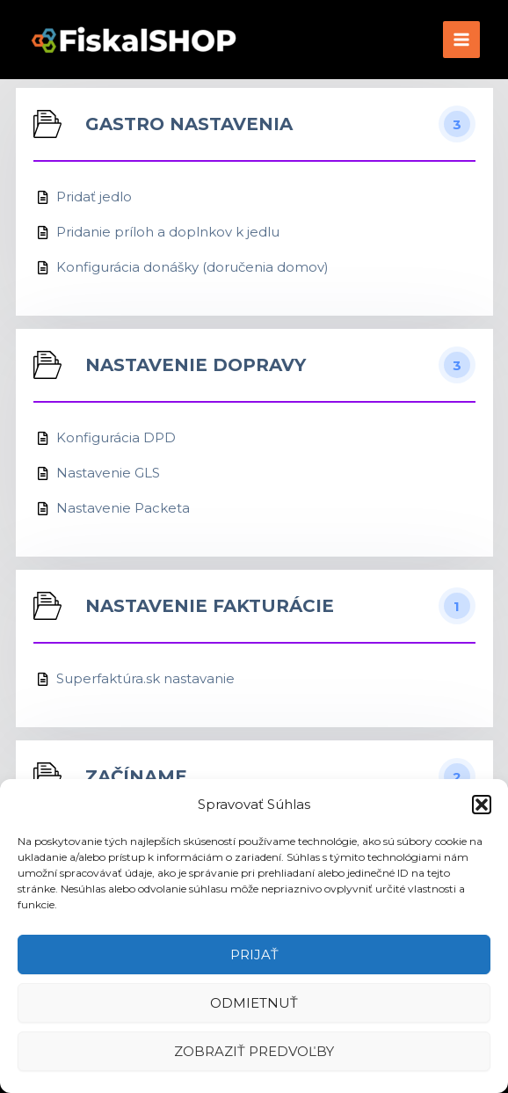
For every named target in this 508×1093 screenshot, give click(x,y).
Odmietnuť (254, 1003)
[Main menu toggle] (462, 40)
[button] (481, 804)
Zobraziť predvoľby (254, 1051)
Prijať (254, 954)
